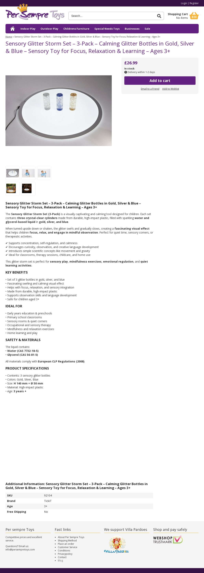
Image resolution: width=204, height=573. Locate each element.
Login (184, 3)
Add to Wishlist (170, 88)
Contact (62, 557)
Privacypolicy (65, 554)
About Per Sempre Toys (71, 537)
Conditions (64, 550)
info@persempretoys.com (20, 549)
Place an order (66, 544)
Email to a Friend (150, 88)
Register (194, 3)
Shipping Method (67, 540)
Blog (60, 560)
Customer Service (67, 547)
